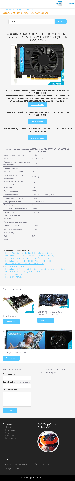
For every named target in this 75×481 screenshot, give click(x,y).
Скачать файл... (37, 105)
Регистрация (10, 430)
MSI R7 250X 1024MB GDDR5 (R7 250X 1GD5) (24, 264)
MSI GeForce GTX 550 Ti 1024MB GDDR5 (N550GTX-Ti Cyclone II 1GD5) (35, 269)
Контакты (9, 435)
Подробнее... (11, 322)
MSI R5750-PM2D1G (13, 277)
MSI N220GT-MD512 (13, 274)
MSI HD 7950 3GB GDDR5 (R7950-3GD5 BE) (23, 272)
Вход (7, 432)
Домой (8, 427)
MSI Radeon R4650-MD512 (16, 266)
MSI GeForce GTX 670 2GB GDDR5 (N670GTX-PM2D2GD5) (29, 256)
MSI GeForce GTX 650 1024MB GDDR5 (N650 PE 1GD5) (28, 258)
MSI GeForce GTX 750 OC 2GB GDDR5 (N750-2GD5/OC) (28, 261)
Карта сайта (10, 438)
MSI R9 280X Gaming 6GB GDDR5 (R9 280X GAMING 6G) (29, 253)
